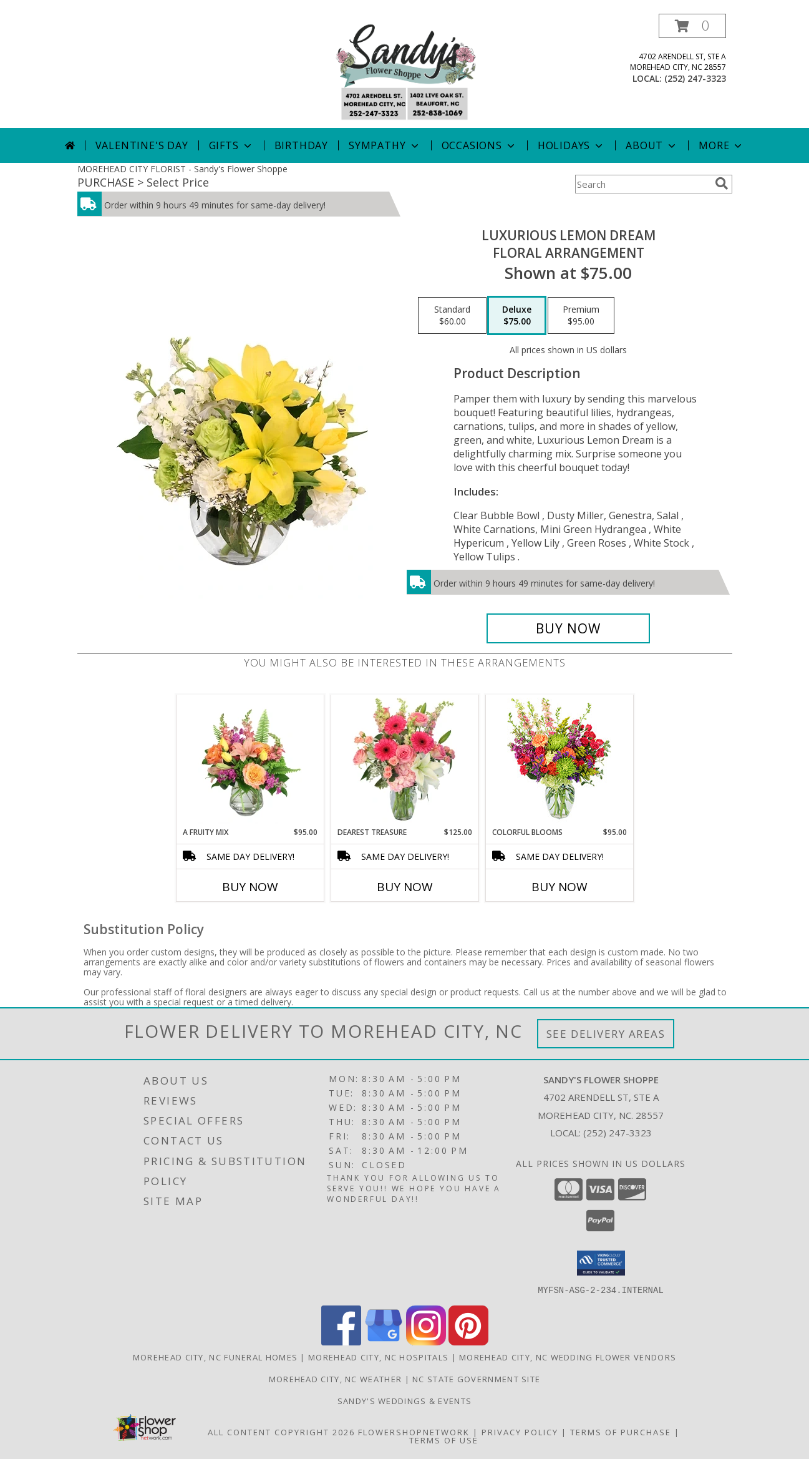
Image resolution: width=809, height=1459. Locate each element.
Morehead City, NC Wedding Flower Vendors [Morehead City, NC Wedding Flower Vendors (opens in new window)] (567, 1356)
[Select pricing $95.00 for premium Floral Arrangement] (581, 316)
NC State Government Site (476, 1378)
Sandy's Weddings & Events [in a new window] (404, 1400)
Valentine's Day (141, 145)
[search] (722, 183)
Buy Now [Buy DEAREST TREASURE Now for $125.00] (405, 887)
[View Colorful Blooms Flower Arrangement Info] (559, 761)
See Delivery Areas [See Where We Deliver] (606, 1034)
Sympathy (384, 145)
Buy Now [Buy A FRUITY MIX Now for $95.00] (250, 887)
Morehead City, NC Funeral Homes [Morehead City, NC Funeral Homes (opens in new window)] (215, 1356)
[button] (692, 26)
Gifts (231, 145)
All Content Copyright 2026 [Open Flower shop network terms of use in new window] (281, 1431)
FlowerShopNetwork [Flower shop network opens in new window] (414, 1431)
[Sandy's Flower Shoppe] (404, 71)
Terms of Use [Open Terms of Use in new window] (443, 1439)
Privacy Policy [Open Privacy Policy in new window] (520, 1431)
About (652, 145)
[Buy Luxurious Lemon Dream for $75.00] (569, 628)
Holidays (571, 145)
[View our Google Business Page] (384, 1341)
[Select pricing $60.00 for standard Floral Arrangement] (452, 316)
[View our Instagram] (426, 1341)
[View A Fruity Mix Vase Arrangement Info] (250, 761)
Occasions (479, 145)
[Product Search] (642, 184)
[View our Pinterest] (468, 1341)
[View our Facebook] (341, 1341)
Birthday (301, 145)
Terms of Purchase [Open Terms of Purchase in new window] (620, 1431)
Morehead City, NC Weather (335, 1378)
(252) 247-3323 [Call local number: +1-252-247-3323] (695, 78)
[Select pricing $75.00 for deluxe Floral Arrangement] (517, 316)
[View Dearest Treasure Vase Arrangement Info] (404, 761)
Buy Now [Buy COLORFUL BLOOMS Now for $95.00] (559, 887)
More (721, 145)
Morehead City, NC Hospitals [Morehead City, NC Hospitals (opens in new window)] (378, 1356)
